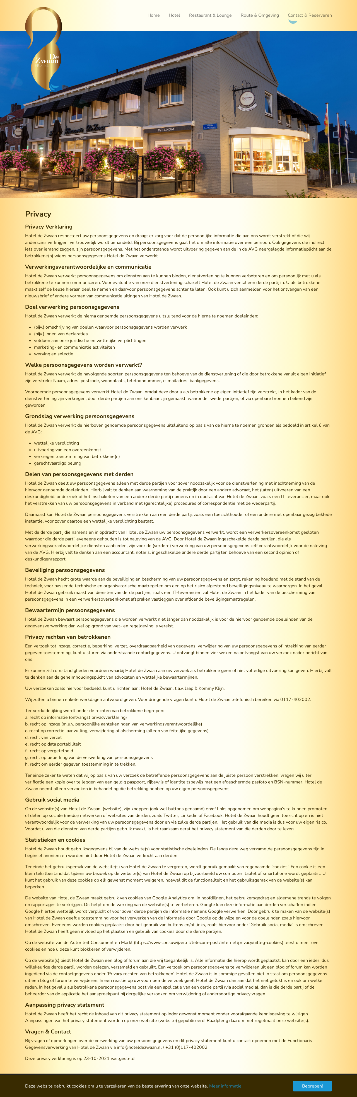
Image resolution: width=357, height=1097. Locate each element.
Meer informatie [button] (225, 1086)
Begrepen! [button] (312, 1086)
